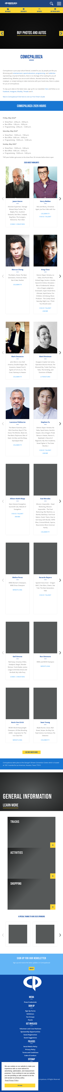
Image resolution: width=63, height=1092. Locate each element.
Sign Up (31, 968)
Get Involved (31, 1023)
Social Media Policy (30, 1046)
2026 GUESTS (24, 10)
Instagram (13, 91)
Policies (31, 1041)
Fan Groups (30, 1017)
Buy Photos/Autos (55, 10)
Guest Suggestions (30, 1037)
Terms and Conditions (30, 1052)
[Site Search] (51, 3)
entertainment (17, 73)
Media (31, 997)
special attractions (29, 73)
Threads (26, 91)
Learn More (10, 805)
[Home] (10, 3)
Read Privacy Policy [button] (11, 1080)
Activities (39, 10)
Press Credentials (30, 1002)
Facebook (6, 91)
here (46, 89)
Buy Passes (8, 10)
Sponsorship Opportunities (30, 1031)
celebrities (52, 73)
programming (40, 73)
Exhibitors (30, 1014)
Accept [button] (20, 1085)
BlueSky (20, 91)
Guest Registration (30, 1034)
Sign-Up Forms (30, 1011)
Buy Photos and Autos (31, 32)
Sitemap (31, 1059)
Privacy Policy (30, 1049)
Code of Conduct (30, 1055)
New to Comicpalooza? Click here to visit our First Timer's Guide (24, 97)
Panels (30, 1020)
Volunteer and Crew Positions (30, 1028)
